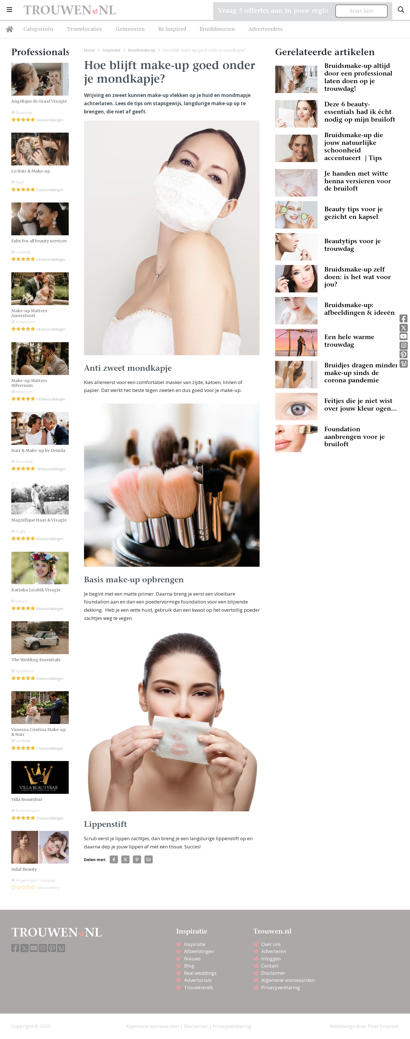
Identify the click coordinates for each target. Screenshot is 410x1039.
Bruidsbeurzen (217, 29)
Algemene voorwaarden (287, 980)
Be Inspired (172, 29)
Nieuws (192, 958)
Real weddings (200, 973)
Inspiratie (111, 50)
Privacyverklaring (280, 987)
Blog (189, 965)
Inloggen (271, 958)
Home (89, 50)
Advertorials (198, 980)
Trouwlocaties (84, 29)
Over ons (271, 944)
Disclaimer (273, 973)
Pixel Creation (383, 1026)
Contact (269, 965)
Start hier (361, 11)
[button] (9, 10)
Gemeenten (130, 29)
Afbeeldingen (199, 951)
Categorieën (38, 29)
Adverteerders (266, 29)
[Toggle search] (401, 9)
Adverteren (273, 951)
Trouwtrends (198, 987)
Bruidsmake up (141, 50)
